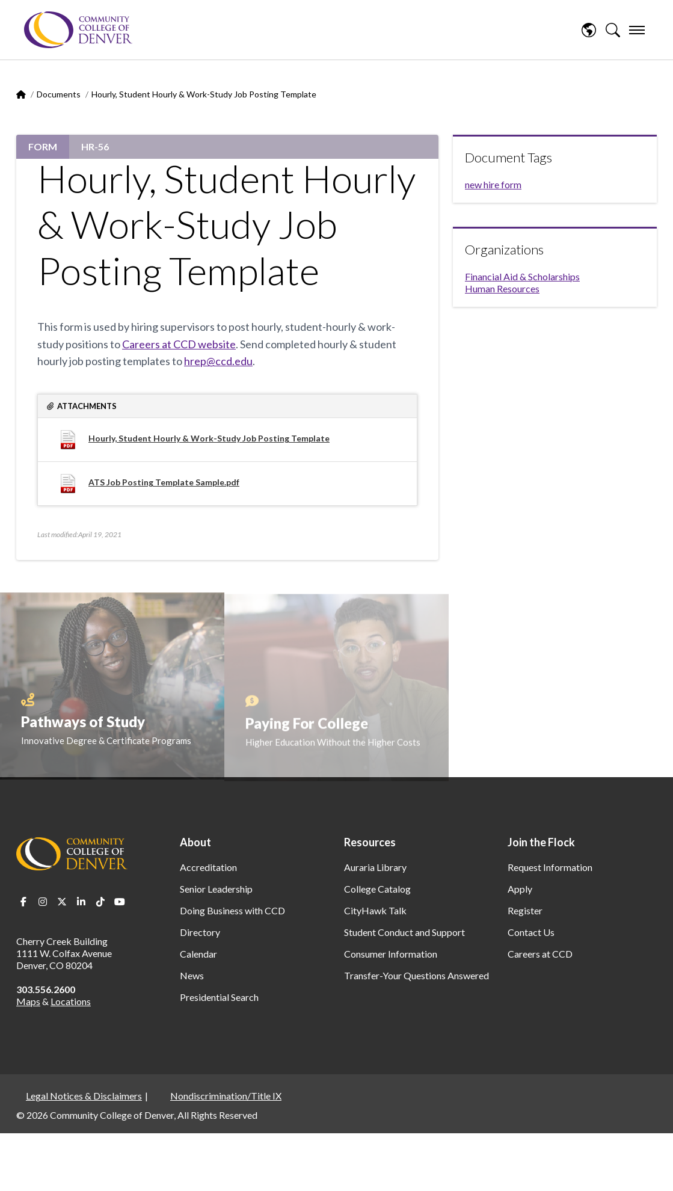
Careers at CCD (540, 953)
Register (525, 910)
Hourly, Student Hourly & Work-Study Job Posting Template (209, 438)
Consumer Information (390, 953)
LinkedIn (81, 901)
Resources (370, 842)
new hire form (493, 184)
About (195, 842)
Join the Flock (541, 842)
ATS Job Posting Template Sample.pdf (163, 482)
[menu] (637, 30)
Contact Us (531, 932)
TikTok (100, 901)
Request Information (550, 867)
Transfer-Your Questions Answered (416, 975)
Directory (200, 932)
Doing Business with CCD (232, 910)
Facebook (23, 901)
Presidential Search (219, 997)
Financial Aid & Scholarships (522, 276)
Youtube (119, 901)
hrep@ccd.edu (218, 361)
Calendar (198, 953)
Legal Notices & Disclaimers (84, 1095)
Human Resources (502, 288)
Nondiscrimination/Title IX (225, 1095)
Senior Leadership (216, 888)
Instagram (42, 901)
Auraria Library (375, 867)
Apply (520, 888)
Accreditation (208, 867)
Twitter (62, 901)
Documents (59, 94)
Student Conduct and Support (404, 932)
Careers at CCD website (179, 344)
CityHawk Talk (375, 910)
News (192, 975)
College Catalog (377, 888)
